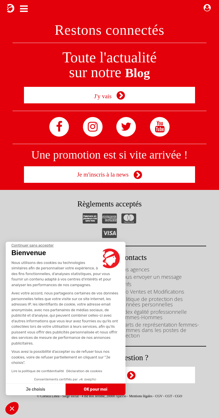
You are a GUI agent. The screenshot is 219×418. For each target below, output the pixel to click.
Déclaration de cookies (84, 371)
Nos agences (134, 269)
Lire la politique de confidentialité (37, 371)
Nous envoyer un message (150, 276)
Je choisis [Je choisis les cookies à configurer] (35, 389)
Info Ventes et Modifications (151, 291)
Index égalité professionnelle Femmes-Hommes (153, 314)
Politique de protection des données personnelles (151, 302)
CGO (178, 396)
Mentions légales (141, 396)
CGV (158, 396)
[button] (12, 408)
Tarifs (125, 284)
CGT (168, 396)
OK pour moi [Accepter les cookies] (96, 389)
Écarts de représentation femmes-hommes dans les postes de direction (159, 330)
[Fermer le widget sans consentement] (32, 245)
